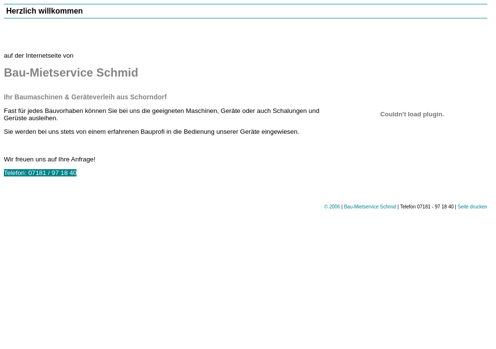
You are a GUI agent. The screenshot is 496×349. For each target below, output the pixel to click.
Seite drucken (472, 206)
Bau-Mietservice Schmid (370, 206)
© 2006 (332, 206)
